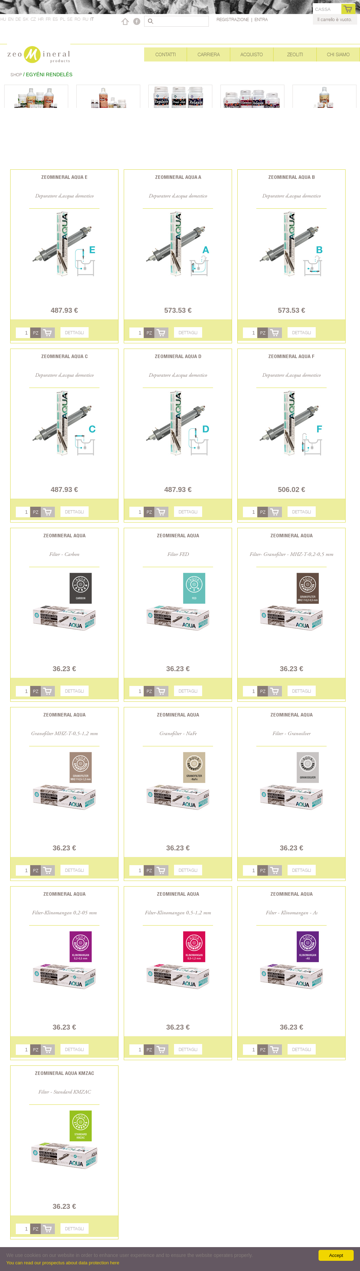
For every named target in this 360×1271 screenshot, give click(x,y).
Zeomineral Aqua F (291, 356)
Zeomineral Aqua (64, 535)
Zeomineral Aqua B (291, 177)
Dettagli (74, 332)
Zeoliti (295, 54)
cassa (322, 9)
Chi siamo (338, 54)
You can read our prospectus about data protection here (62, 1262)
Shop (17, 74)
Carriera (209, 54)
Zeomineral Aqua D (178, 356)
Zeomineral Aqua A (178, 177)
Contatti (165, 54)
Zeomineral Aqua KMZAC (64, 1073)
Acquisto (251, 54)
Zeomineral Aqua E (64, 177)
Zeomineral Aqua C (64, 356)
